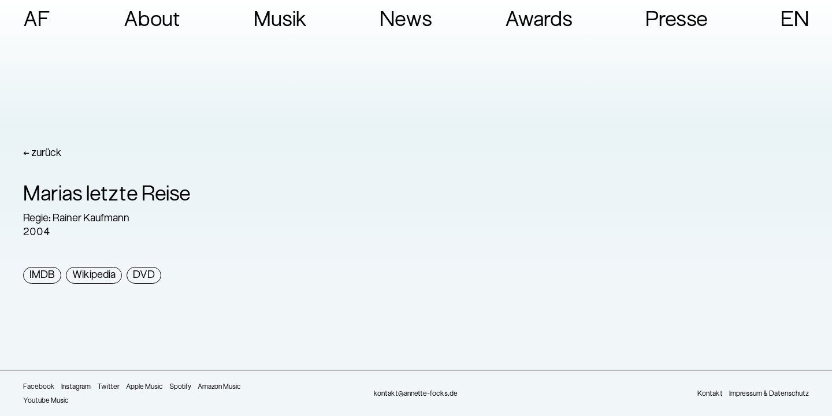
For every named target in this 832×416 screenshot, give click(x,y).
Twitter (108, 387)
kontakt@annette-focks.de (416, 394)
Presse (676, 21)
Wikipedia (94, 275)
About (152, 21)
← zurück (42, 153)
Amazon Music (219, 387)
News (406, 21)
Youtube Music (46, 401)
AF (37, 21)
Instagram (76, 387)
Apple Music (144, 387)
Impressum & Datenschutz (769, 394)
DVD (144, 275)
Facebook (39, 387)
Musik (280, 21)
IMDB (42, 275)
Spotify (180, 387)
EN (795, 21)
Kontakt (710, 394)
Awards (539, 21)
